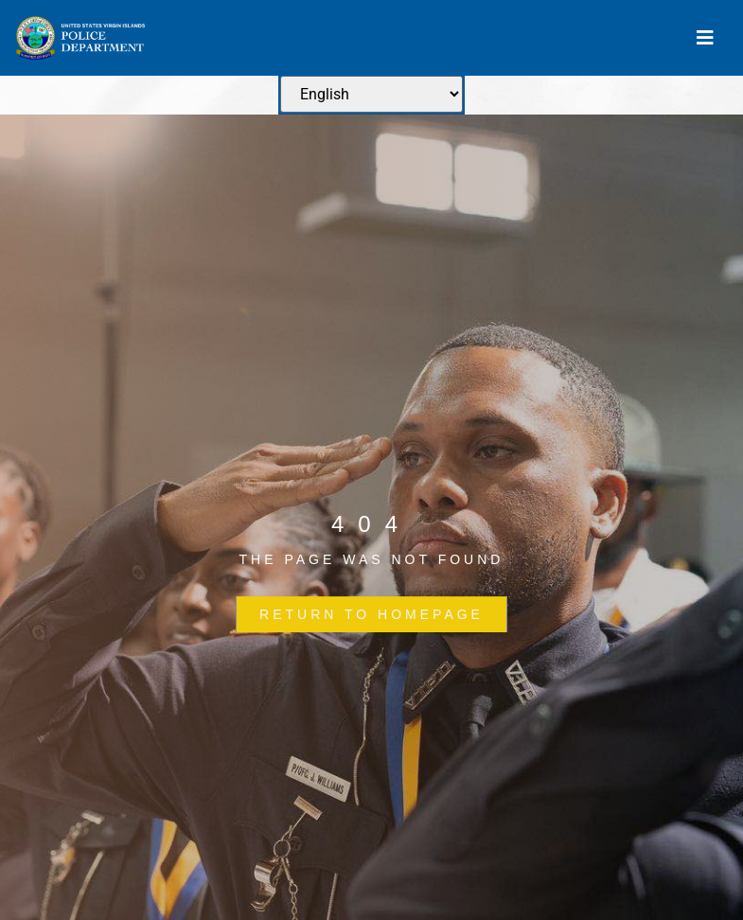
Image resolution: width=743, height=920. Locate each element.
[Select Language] (371, 94)
